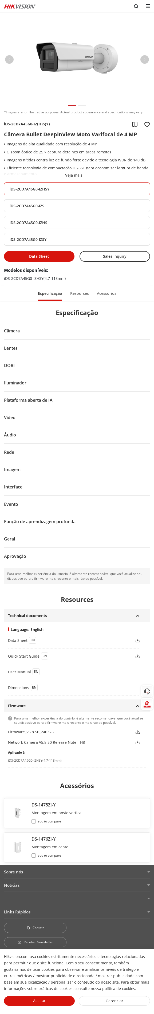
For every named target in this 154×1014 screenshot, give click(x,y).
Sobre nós (13, 871)
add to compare (49, 821)
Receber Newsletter (35, 942)
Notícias (11, 885)
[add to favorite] (145, 124)
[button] (9, 60)
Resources (79, 293)
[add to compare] (135, 124)
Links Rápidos (17, 911)
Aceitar (39, 1000)
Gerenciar (114, 1000)
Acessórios (106, 293)
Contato (35, 927)
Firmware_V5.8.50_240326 (31, 731)
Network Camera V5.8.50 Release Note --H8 (46, 742)
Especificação (50, 293)
